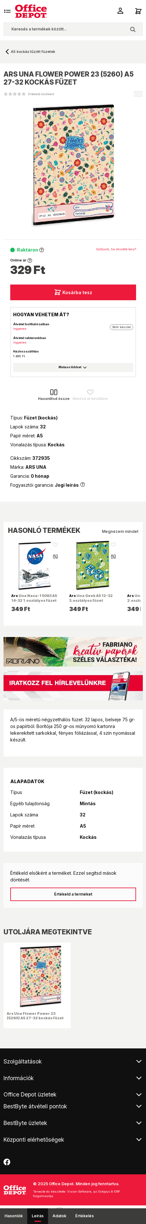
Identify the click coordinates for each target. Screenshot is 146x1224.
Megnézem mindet (120, 531)
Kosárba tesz (73, 292)
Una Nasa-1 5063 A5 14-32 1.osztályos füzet (34, 597)
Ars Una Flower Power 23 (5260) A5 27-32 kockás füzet (35, 1015)
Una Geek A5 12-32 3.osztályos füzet (91, 597)
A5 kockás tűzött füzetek (33, 51)
